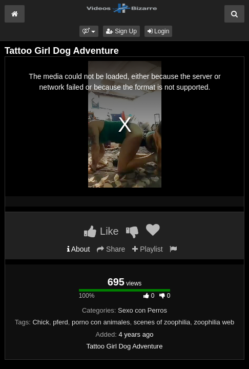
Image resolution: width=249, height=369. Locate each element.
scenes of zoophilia (162, 322)
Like (101, 231)
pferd (60, 322)
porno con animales (101, 322)
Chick (40, 322)
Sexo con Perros (142, 310)
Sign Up (121, 31)
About (78, 249)
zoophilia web (214, 322)
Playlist (147, 249)
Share (111, 249)
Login (159, 31)
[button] (88, 31)
